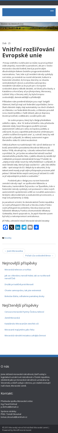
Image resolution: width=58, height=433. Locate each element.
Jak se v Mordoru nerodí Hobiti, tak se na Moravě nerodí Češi (27, 277)
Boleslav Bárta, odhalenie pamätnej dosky (24, 296)
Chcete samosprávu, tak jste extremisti (23, 290)
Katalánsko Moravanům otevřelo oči (22, 323)
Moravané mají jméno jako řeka (19, 329)
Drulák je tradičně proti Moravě (19, 284)
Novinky (7, 238)
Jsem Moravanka (14, 251)
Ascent (28, 430)
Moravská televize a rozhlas (18, 269)
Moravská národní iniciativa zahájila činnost (25, 335)
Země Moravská (12, 317)
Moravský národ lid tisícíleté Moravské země (28, 427)
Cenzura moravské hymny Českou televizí (24, 311)
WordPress (18, 430)
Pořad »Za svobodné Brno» (39, 255)
